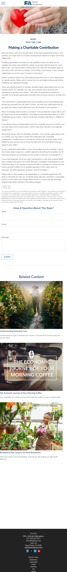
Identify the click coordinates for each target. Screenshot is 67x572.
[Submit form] (7, 257)
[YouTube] (39, 550)
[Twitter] (31, 550)
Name (4, 211)
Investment (33, 562)
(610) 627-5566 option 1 (36, 536)
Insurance (33, 567)
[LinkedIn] (35, 550)
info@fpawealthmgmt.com (33, 547)
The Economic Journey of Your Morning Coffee (21, 393)
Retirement (33, 560)
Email (4, 224)
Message (5, 237)
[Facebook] (27, 550)
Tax (33, 569)
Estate (33, 564)
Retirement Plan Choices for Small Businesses (20, 452)
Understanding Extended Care (13, 331)
